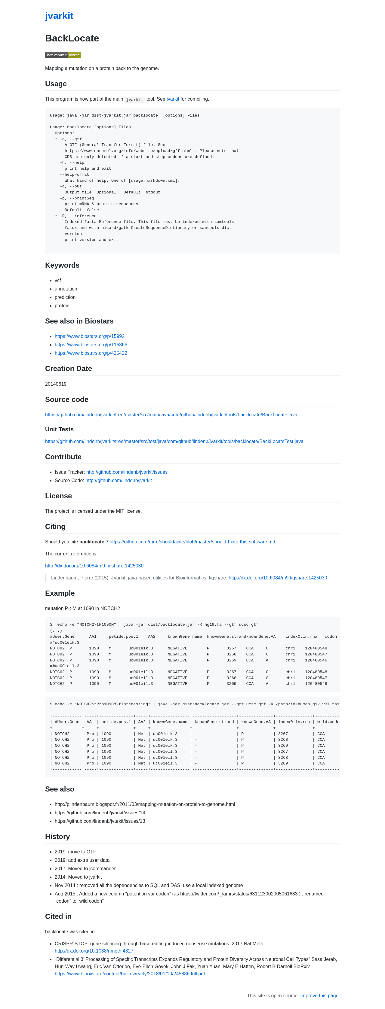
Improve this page (319, 995)
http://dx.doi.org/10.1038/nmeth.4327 (94, 950)
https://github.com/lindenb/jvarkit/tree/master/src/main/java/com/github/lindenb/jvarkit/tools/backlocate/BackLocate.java (171, 414)
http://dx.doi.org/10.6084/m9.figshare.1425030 (94, 565)
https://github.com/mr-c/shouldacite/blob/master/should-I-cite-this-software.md (192, 541)
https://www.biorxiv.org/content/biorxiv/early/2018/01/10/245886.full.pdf (130, 973)
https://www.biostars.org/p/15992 (90, 336)
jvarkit (59, 15)
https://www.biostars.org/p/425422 (91, 353)
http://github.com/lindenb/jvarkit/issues (127, 472)
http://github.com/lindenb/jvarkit (118, 480)
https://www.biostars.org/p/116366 (91, 344)
